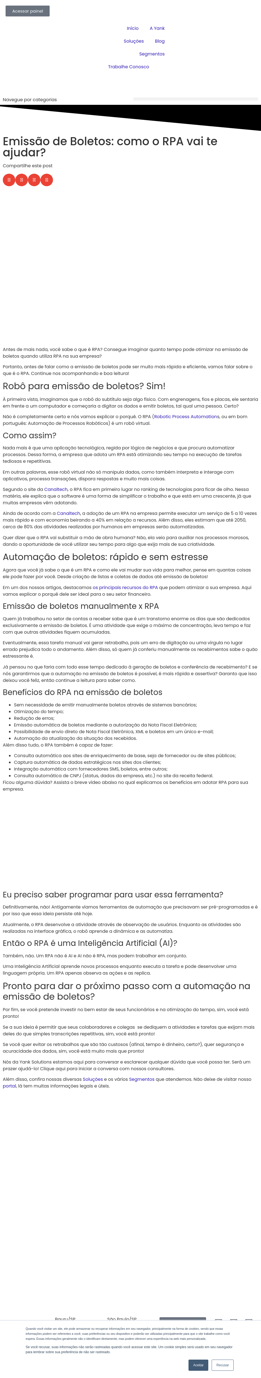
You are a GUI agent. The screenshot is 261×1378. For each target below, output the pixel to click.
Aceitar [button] (198, 1365)
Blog (160, 41)
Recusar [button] (222, 1365)
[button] (195, 99)
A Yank (157, 28)
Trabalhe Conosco (128, 67)
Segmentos (152, 54)
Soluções (134, 41)
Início (133, 28)
